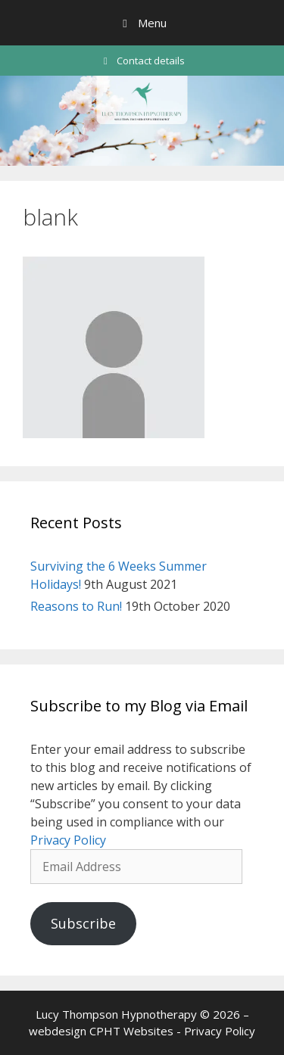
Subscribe (83, 923)
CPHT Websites (131, 1030)
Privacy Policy (68, 840)
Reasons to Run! (76, 606)
